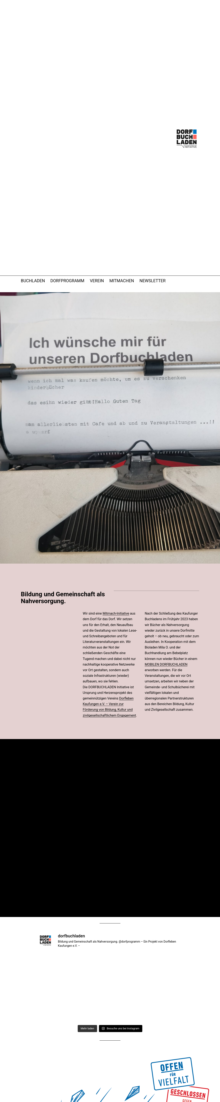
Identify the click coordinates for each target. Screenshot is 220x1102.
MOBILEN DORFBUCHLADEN (166, 664)
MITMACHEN (121, 280)
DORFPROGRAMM (67, 280)
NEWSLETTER (152, 280)
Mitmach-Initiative (115, 613)
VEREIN (97, 280)
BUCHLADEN (33, 280)
